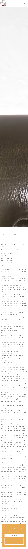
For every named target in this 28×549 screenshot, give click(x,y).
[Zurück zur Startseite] (3, 3)
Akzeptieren (14, 535)
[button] (24, 3)
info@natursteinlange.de (12, 262)
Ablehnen (14, 539)
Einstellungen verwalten (14, 542)
